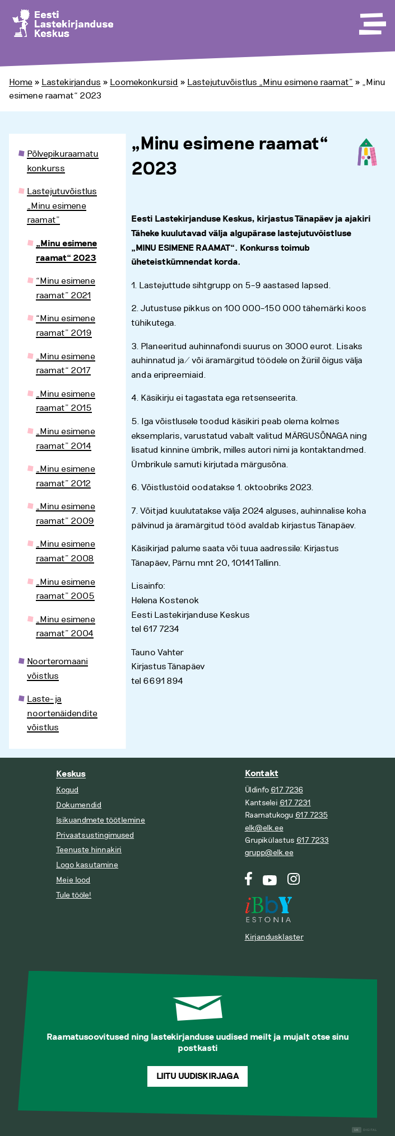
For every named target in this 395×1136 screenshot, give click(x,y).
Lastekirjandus (71, 82)
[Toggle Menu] (371, 20)
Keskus (71, 774)
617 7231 (295, 803)
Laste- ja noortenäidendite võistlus (62, 713)
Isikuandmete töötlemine (100, 820)
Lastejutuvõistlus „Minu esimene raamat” (270, 82)
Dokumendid (78, 805)
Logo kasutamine (87, 865)
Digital (364, 1130)
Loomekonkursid (144, 82)
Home (20, 82)
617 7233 (312, 840)
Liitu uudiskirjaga (197, 1076)
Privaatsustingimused (95, 835)
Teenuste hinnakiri (89, 850)
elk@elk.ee (264, 828)
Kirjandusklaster (274, 937)
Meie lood (73, 880)
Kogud (67, 790)
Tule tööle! (73, 895)
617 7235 (311, 815)
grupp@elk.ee (269, 852)
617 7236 (287, 790)
